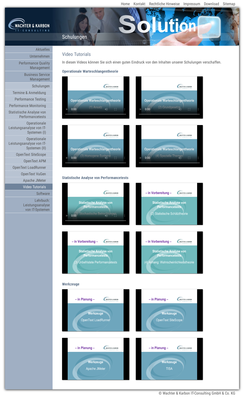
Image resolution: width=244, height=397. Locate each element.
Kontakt (139, 4)
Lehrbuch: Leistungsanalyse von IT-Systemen (36, 205)
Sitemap (229, 4)
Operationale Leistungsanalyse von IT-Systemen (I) (27, 128)
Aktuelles (43, 49)
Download (211, 4)
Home (125, 4)
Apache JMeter (34, 180)
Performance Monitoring (27, 105)
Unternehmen (40, 56)
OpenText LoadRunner (29, 167)
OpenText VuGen (33, 174)
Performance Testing (30, 99)
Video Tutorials (34, 187)
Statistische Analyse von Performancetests (27, 114)
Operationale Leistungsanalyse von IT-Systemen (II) (27, 143)
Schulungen (41, 86)
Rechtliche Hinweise (164, 4)
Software (43, 193)
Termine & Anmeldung (29, 92)
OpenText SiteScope (31, 154)
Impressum (191, 4)
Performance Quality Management (34, 65)
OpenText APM (35, 161)
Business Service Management (37, 76)
